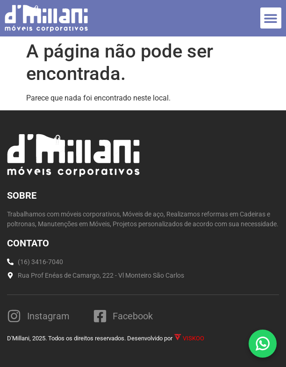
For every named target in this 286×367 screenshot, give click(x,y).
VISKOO (189, 338)
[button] (270, 18)
